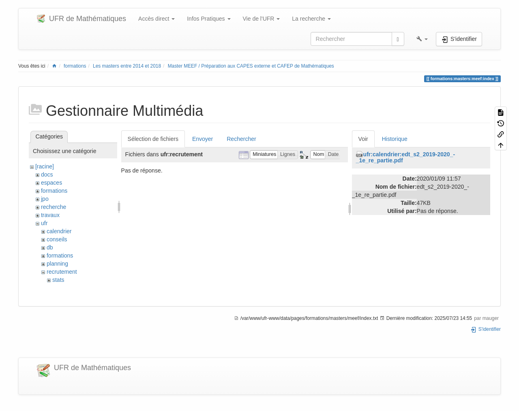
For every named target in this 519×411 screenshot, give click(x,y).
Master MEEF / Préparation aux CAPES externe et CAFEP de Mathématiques (251, 66)
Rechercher (241, 139)
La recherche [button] (311, 18)
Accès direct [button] (156, 18)
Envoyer (202, 139)
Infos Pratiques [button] (208, 18)
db (50, 247)
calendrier (59, 231)
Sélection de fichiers (153, 139)
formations (75, 66)
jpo (45, 199)
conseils (57, 239)
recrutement (62, 271)
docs (47, 174)
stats (58, 280)
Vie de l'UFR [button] (261, 18)
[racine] (44, 166)
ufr (44, 223)
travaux (50, 215)
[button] (422, 39)
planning (57, 263)
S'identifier (485, 329)
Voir (363, 139)
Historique (394, 139)
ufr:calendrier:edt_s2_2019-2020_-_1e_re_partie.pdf (405, 157)
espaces (51, 182)
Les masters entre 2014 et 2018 (127, 66)
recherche (53, 207)
